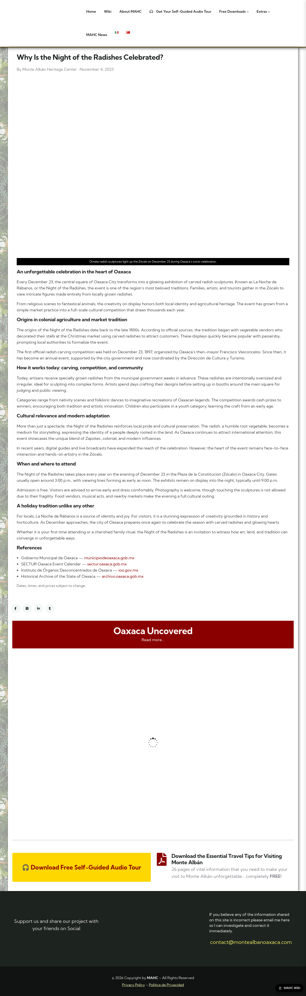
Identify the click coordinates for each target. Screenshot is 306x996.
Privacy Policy (133, 985)
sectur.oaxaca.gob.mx (107, 564)
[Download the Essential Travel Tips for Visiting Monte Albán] (161, 859)
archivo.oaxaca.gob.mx (123, 576)
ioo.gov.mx (128, 570)
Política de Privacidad (166, 985)
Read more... (153, 639)
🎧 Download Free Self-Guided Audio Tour (81, 867)
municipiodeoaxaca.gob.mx (109, 557)
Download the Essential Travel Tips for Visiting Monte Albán (226, 859)
